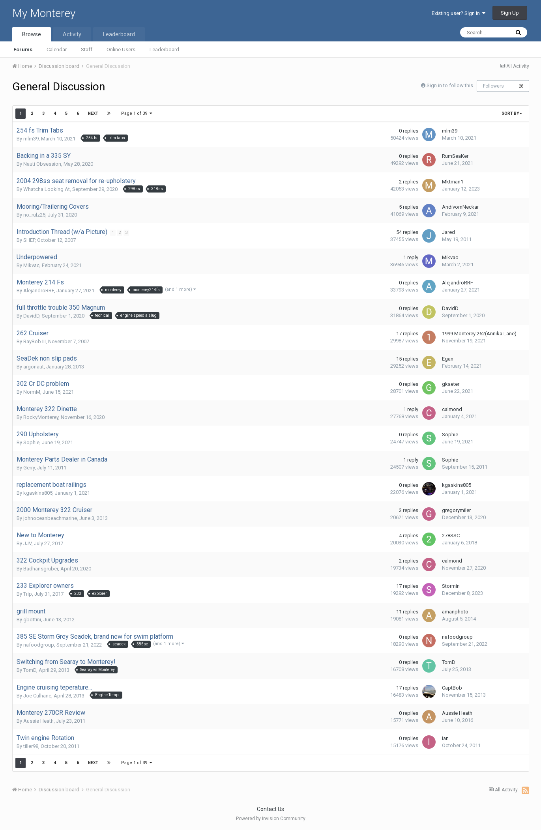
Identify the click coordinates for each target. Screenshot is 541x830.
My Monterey (43, 13)
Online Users (121, 49)
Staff (86, 49)
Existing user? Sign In (458, 13)
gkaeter (450, 384)
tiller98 (30, 746)
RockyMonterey (40, 417)
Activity (72, 34)
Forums (22, 49)
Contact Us (270, 809)
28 (521, 86)
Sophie (31, 442)
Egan (447, 359)
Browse (31, 34)
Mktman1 (452, 182)
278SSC (451, 535)
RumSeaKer (455, 156)
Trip (27, 594)
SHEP (29, 240)
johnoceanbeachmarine (50, 518)
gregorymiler (456, 510)
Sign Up (510, 13)
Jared (448, 232)
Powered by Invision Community (270, 818)
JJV (27, 543)
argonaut (33, 367)
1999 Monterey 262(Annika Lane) (479, 333)
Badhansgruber (40, 569)
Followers (493, 86)
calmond (452, 409)
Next (93, 113)
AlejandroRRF (38, 290)
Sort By (512, 113)
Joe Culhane (37, 696)
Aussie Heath (38, 721)
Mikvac (31, 265)
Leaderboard (164, 49)
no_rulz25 (34, 215)
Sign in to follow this (450, 85)
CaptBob (452, 688)
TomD (29, 670)
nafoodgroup (38, 645)
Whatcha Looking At (46, 189)
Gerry (29, 468)
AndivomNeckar (460, 207)
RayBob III (34, 341)
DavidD (31, 316)
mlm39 (31, 139)
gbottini (32, 619)
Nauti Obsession (42, 164)
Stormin (451, 586)
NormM (31, 392)
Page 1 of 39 (137, 113)
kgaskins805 (37, 493)
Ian (445, 738)
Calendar (57, 49)
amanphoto (455, 612)
